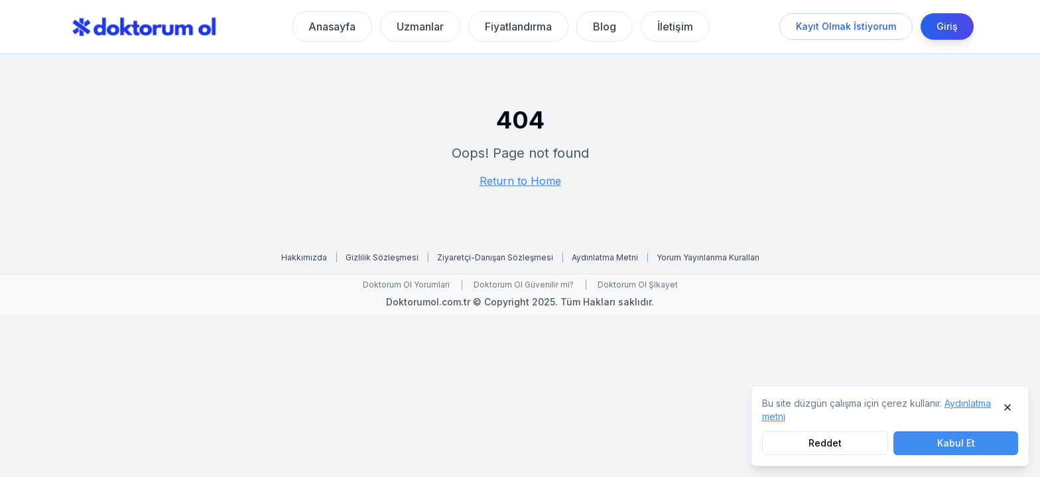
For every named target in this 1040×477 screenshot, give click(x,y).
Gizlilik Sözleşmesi (382, 257)
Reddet (825, 443)
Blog (604, 26)
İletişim (675, 26)
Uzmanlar (420, 26)
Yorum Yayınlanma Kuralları (708, 257)
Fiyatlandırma (518, 26)
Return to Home (520, 180)
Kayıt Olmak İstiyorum (846, 26)
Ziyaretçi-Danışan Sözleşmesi (495, 257)
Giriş (947, 26)
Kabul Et (956, 443)
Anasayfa (332, 26)
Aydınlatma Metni (605, 257)
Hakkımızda (304, 257)
